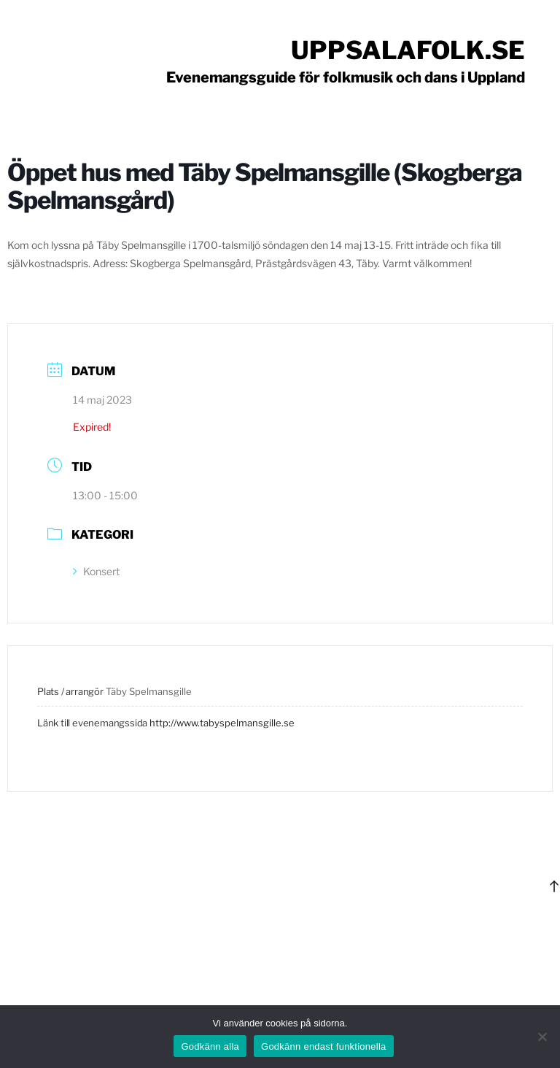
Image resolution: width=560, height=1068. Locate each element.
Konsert (96, 571)
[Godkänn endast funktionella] (541, 1036)
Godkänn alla (210, 1046)
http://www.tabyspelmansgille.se (222, 723)
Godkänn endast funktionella (323, 1046)
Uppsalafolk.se (408, 50)
